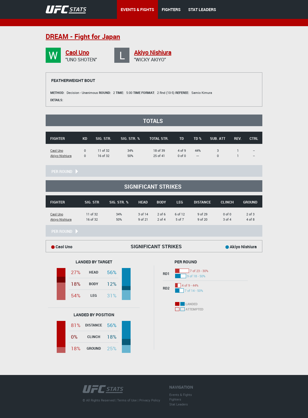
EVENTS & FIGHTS (137, 9)
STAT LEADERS (202, 9)
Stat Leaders (178, 404)
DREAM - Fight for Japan (83, 36)
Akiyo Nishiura (152, 52)
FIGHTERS (171, 9)
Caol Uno (77, 52)
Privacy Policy (149, 400)
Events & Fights (180, 394)
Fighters (175, 399)
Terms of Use (127, 400)
